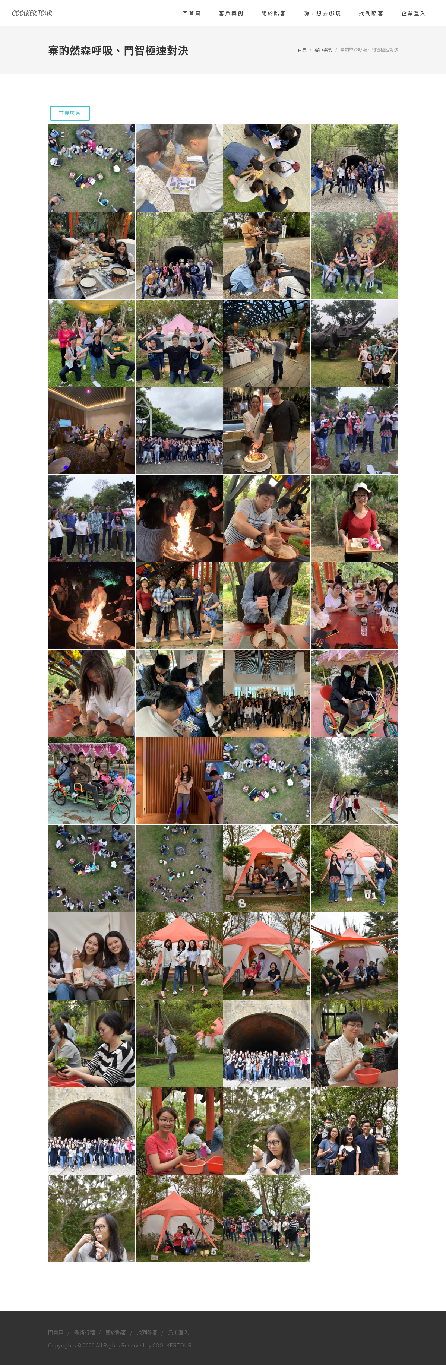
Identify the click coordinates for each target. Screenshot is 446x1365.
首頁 (302, 49)
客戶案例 (323, 49)
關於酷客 (115, 1332)
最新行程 (84, 1332)
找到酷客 (147, 1332)
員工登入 (178, 1332)
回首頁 (56, 1332)
